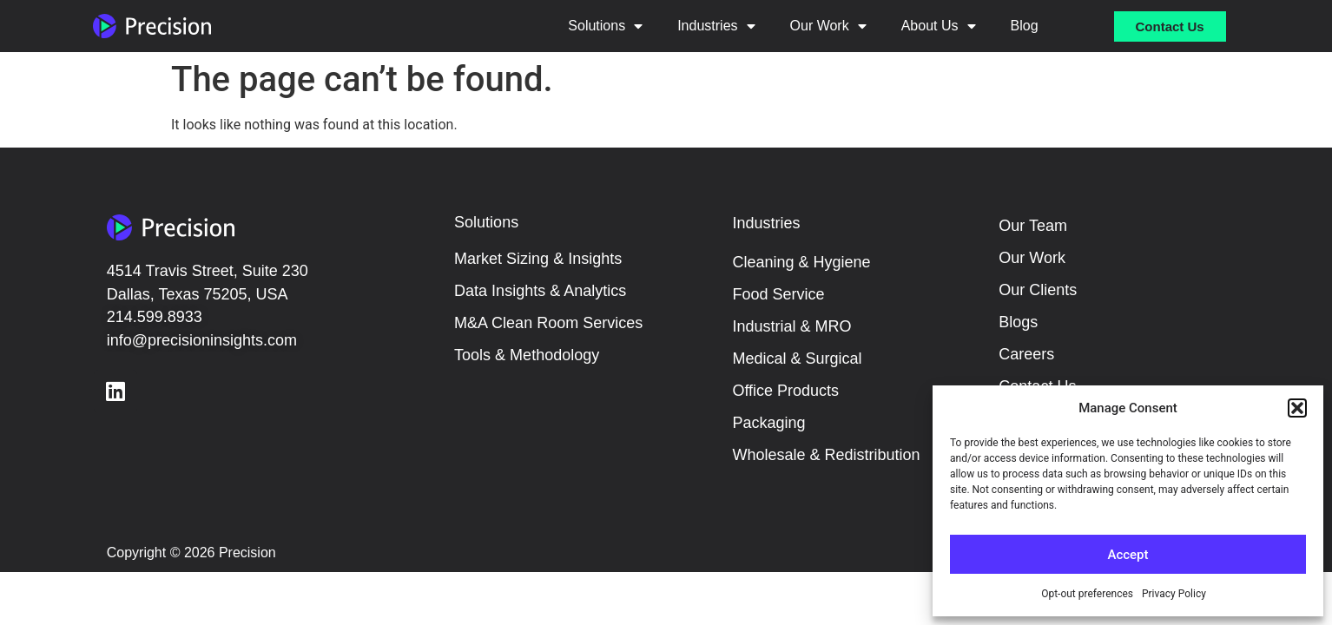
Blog (1025, 25)
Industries (716, 26)
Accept (1127, 554)
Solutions (605, 26)
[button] (1297, 408)
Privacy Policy (1174, 594)
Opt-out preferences (1087, 594)
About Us (938, 26)
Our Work (828, 26)
